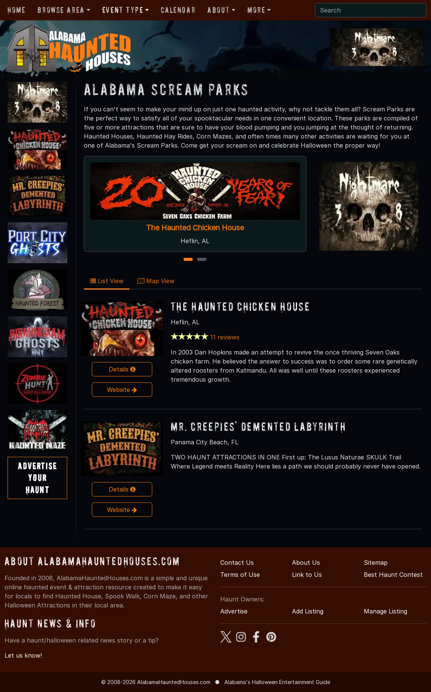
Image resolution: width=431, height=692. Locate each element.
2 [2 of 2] (202, 260)
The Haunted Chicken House (195, 227)
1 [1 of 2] (188, 260)
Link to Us (307, 574)
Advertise (233, 611)
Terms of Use (240, 574)
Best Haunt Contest (393, 574)
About (218, 9)
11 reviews (224, 337)
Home (16, 9)
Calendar (178, 9)
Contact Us (237, 562)
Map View (156, 281)
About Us (306, 562)
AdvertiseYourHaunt (37, 478)
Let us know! (23, 655)
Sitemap (376, 562)
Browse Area (60, 9)
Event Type (123, 9)
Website (122, 389)
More (256, 9)
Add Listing (307, 611)
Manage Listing (385, 611)
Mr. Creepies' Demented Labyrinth (258, 426)
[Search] (370, 10)
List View (107, 281)
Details (122, 369)
